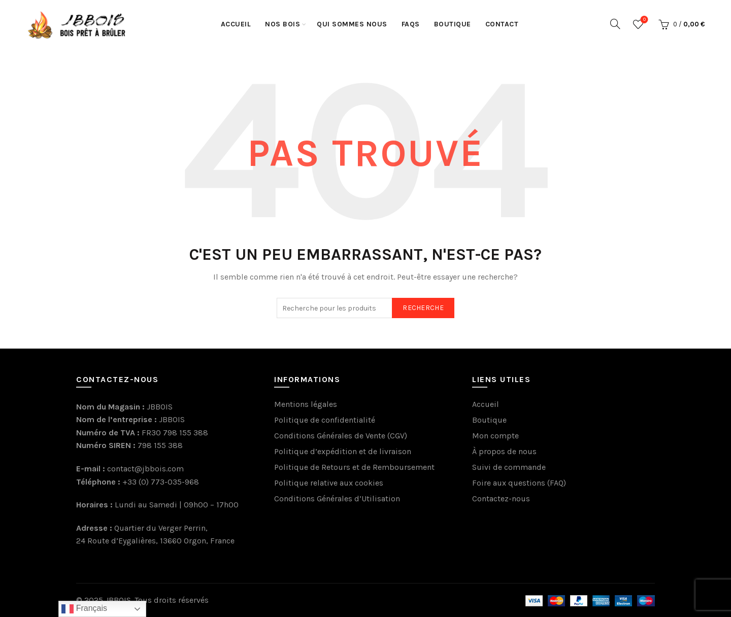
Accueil (236, 24)
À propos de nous (504, 451)
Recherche (423, 307)
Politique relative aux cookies (328, 483)
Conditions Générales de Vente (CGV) (340, 435)
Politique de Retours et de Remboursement (354, 467)
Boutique (452, 24)
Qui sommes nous (352, 24)
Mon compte (495, 435)
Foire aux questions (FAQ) (519, 483)
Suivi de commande (509, 467)
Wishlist (643, 20)
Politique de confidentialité (324, 420)
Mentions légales (305, 404)
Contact (502, 24)
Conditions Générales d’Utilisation (337, 498)
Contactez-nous (501, 498)
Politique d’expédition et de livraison (342, 451)
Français (84, 609)
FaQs (411, 24)
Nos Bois (282, 24)
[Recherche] (615, 23)
